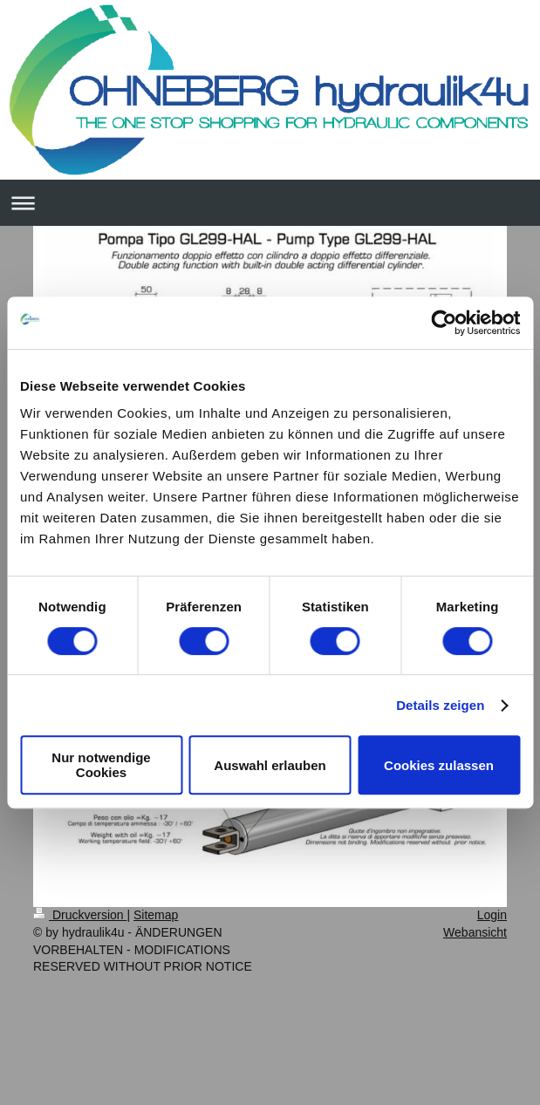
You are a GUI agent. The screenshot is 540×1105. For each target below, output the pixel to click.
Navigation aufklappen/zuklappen (270, 203)
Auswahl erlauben (269, 765)
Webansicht (475, 932)
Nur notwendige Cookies (100, 765)
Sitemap (155, 915)
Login (492, 915)
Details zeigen (440, 705)
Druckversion (79, 915)
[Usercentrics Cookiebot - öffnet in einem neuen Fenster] (443, 323)
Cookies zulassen (439, 765)
